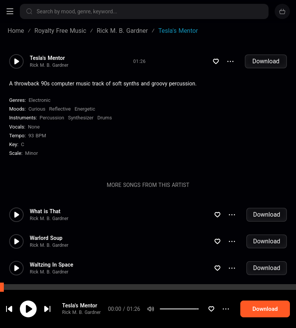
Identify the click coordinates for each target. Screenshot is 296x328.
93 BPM (37, 135)
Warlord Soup (46, 238)
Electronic (39, 100)
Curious (36, 109)
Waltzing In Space (51, 264)
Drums (104, 118)
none (34, 127)
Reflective (60, 109)
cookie (51, 307)
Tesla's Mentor (47, 58)
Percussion (52, 118)
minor (31, 153)
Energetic (84, 109)
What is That (45, 211)
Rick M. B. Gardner (49, 65)
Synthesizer (80, 118)
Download (265, 61)
